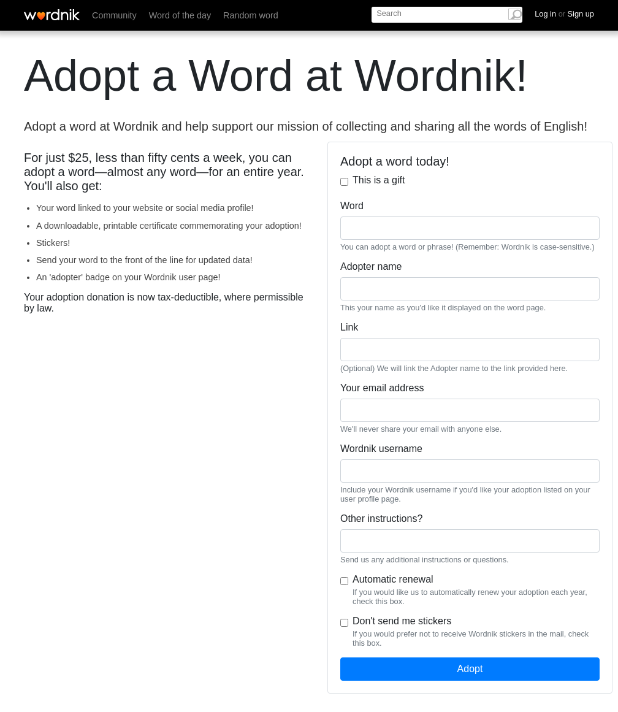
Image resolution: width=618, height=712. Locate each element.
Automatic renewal (393, 579)
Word (352, 206)
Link (349, 327)
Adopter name (371, 266)
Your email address (382, 388)
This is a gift (379, 180)
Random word (250, 15)
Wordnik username (381, 448)
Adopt (470, 669)
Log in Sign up (564, 13)
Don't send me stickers (402, 621)
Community (114, 15)
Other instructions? (381, 518)
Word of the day (180, 15)
